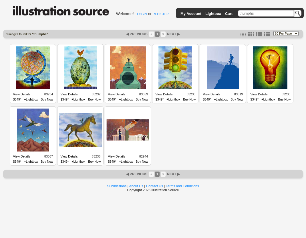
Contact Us (154, 186)
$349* (17, 99)
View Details (21, 94)
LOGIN (142, 14)
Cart (229, 13)
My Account (190, 13)
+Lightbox (31, 99)
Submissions (116, 186)
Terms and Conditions (182, 186)
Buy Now (47, 99)
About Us (136, 186)
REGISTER (161, 14)
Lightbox (213, 13)
